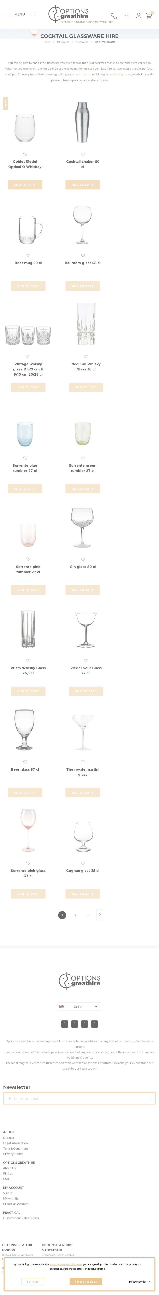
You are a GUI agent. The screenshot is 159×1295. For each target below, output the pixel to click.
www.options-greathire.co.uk (66, 1264)
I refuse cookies (139, 1281)
